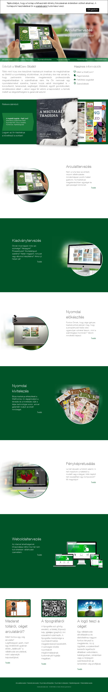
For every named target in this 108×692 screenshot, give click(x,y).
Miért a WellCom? (84, 72)
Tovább (93, 188)
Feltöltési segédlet (84, 80)
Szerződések (81, 83)
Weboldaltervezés (86, 683)
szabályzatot (42, 6)
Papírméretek (81, 76)
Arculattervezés (21, 683)
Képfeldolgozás (82, 60)
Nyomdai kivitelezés (63, 60)
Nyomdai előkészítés (44, 60)
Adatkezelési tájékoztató (42, 687)
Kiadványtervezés (26, 60)
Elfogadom (92, 10)
